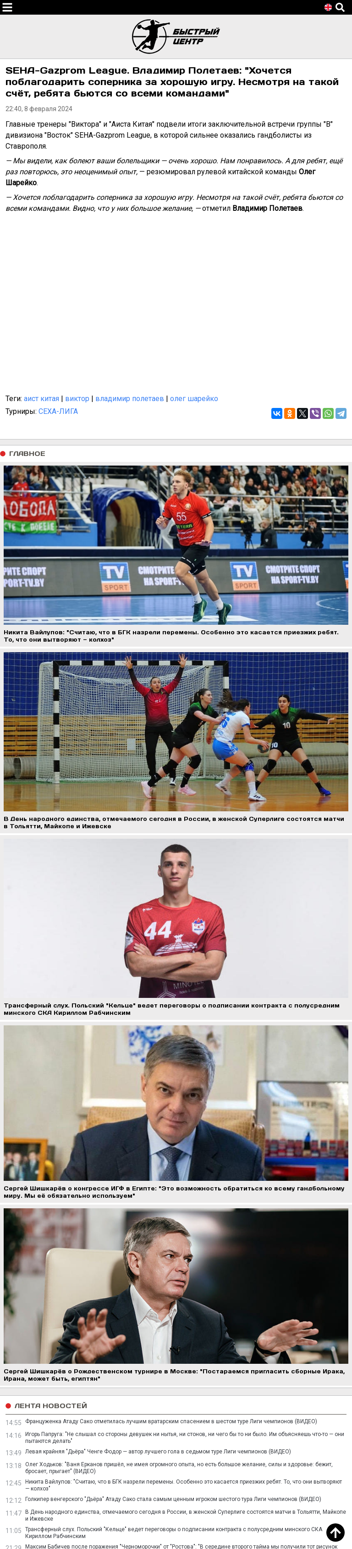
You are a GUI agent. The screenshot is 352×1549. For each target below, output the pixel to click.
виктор (77, 398)
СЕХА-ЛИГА (58, 411)
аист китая (41, 398)
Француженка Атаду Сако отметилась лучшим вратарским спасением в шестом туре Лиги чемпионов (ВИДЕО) (171, 1421)
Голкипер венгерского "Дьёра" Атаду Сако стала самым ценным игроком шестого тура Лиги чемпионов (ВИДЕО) (173, 1499)
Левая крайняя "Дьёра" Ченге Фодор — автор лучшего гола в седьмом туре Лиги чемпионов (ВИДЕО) (158, 1451)
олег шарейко (194, 398)
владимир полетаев (129, 398)
